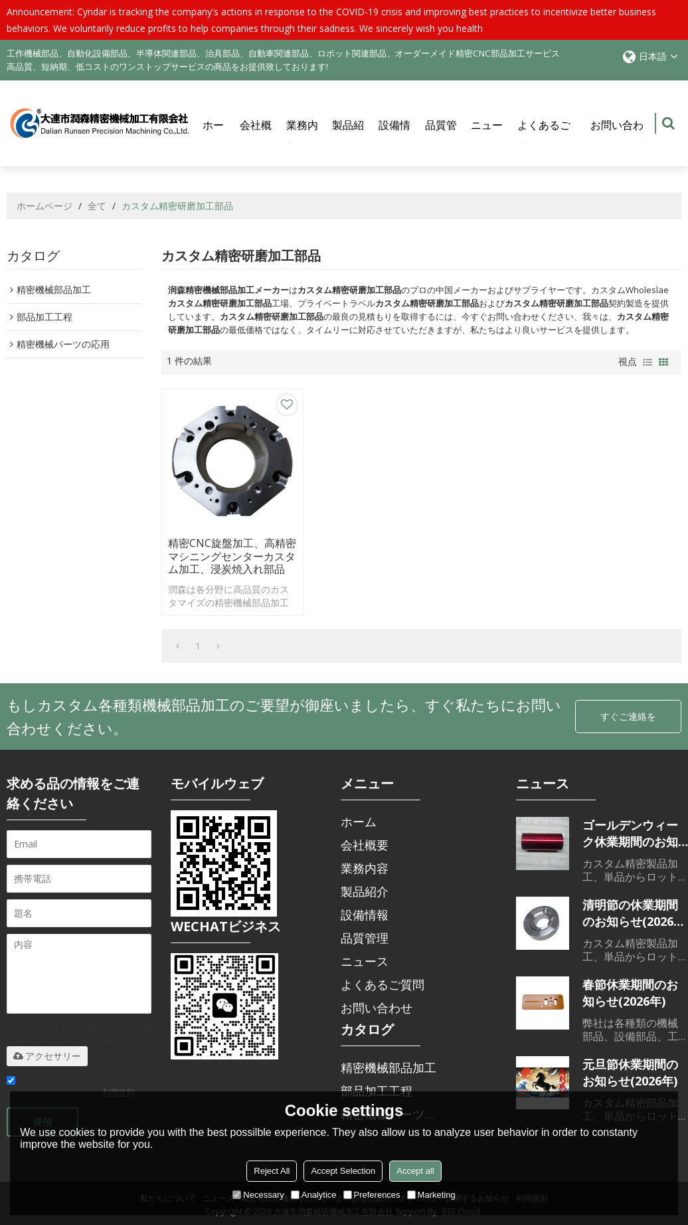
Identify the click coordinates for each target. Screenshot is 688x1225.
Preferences (371, 1195)
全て (97, 206)
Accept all (415, 1171)
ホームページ (44, 206)
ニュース (487, 137)
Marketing (431, 1195)
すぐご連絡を (628, 713)
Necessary (258, 1195)
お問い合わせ (617, 137)
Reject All (272, 1171)
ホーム (213, 137)
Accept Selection (343, 1171)
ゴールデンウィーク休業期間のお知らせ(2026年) (630, 830)
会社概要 (256, 137)
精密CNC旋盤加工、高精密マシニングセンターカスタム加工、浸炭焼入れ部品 (221, 547)
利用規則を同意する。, (70, 1085)
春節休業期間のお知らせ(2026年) (630, 990)
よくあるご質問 (543, 137)
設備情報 (394, 137)
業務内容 (302, 137)
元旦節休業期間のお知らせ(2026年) (630, 1070)
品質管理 (441, 137)
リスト (647, 363)
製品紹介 (348, 137)
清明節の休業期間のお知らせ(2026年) (630, 910)
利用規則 (118, 1089)
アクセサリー (47, 1053)
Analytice (314, 1195)
